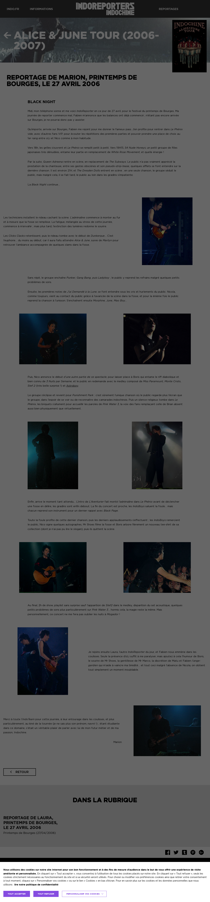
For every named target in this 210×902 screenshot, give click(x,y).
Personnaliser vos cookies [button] (83, 894)
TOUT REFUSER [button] (46, 894)
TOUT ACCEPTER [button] (17, 894)
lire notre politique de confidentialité (36, 884)
